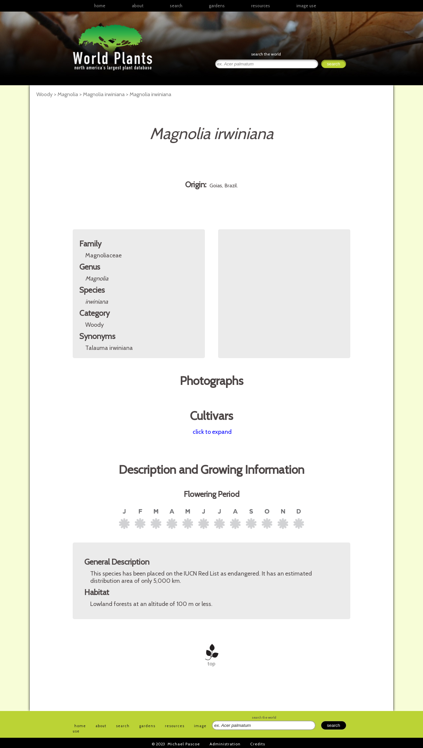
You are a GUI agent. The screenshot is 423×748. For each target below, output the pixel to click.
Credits (257, 743)
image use (306, 5)
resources (174, 726)
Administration (225, 743)
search (176, 5)
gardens (217, 5)
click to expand (212, 431)
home (99, 5)
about (137, 5)
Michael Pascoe (184, 743)
